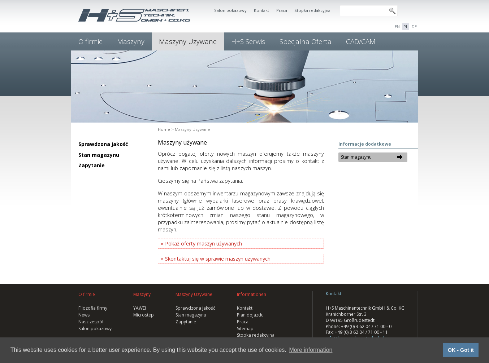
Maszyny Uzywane (188, 41)
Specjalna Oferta (306, 41)
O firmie (90, 41)
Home (164, 129)
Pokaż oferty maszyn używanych (203, 243)
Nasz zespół (90, 322)
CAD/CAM (361, 41)
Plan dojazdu (250, 315)
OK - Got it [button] (461, 350)
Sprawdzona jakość (103, 144)
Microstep (143, 315)
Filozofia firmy (92, 308)
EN (397, 26)
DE (414, 26)
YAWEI (139, 308)
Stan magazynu (98, 154)
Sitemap (245, 329)
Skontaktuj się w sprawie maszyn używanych (218, 258)
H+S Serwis (248, 41)
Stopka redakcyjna (312, 10)
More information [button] (310, 350)
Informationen (251, 294)
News (84, 315)
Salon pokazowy (230, 10)
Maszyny (130, 41)
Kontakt (261, 10)
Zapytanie (91, 165)
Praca (281, 10)
